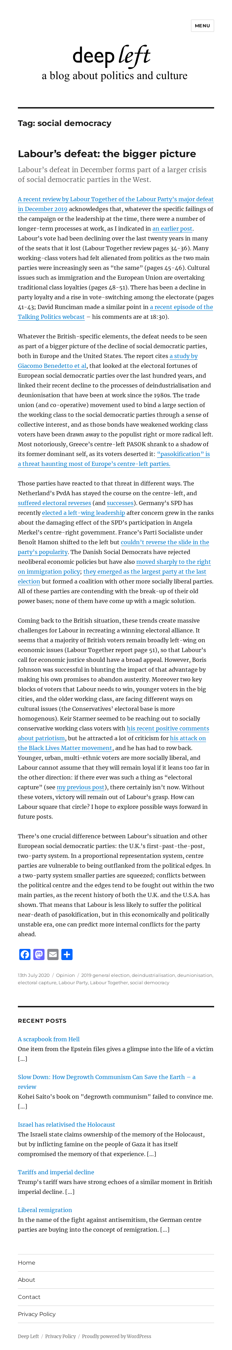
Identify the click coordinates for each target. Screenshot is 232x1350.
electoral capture (37, 982)
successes (120, 502)
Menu (202, 25)
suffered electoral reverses (54, 502)
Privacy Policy (37, 1314)
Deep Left (28, 1336)
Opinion (65, 975)
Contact (29, 1297)
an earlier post (172, 228)
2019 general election (105, 975)
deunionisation (194, 975)
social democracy (149, 982)
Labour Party (73, 982)
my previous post (80, 787)
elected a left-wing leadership (83, 512)
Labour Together (109, 982)
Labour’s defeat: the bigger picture (107, 154)
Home (26, 1262)
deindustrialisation (153, 975)
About (26, 1279)
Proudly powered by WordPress (116, 1336)
